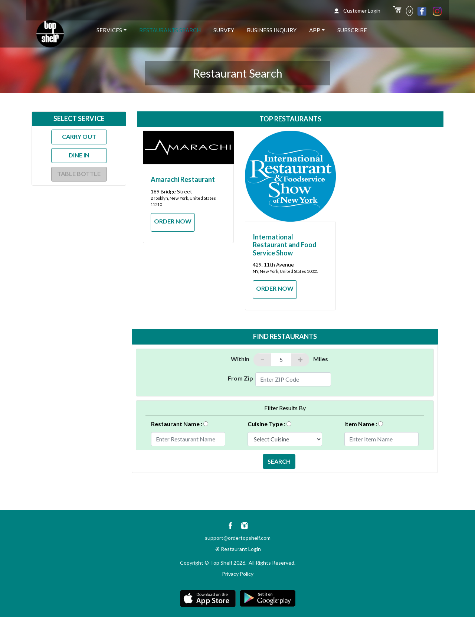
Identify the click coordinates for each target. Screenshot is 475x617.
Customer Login (357, 10)
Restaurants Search (170, 30)
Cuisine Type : (271, 422)
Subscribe (352, 30)
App (314, 30)
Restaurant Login (237, 549)
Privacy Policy (237, 574)
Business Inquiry (272, 30)
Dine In (79, 155)
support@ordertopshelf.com (238, 538)
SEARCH (279, 461)
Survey (223, 30)
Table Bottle (79, 173)
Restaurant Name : (181, 422)
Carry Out (79, 136)
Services (109, 30)
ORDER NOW (172, 221)
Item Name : (365, 422)
